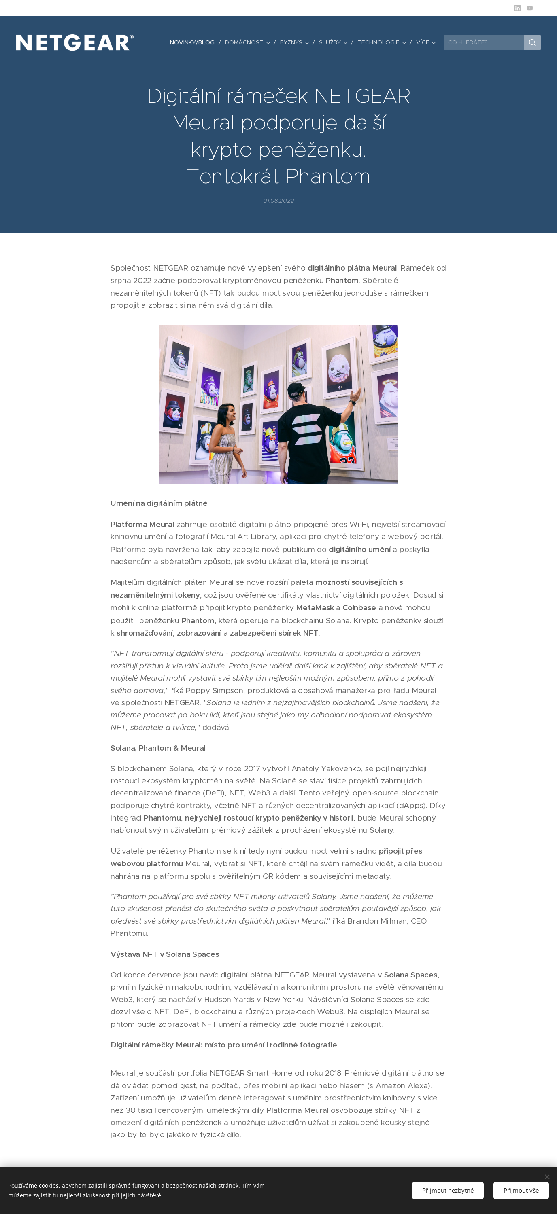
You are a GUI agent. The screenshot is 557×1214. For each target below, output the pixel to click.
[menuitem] (194, 42)
